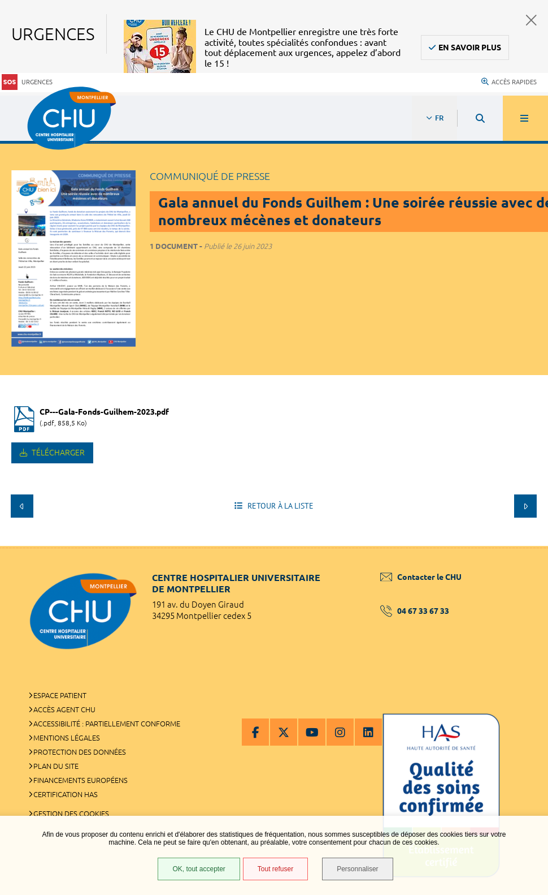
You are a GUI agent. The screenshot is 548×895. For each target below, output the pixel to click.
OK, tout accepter (198, 869)
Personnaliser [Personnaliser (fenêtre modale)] (357, 869)
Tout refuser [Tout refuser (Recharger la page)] (275, 869)
